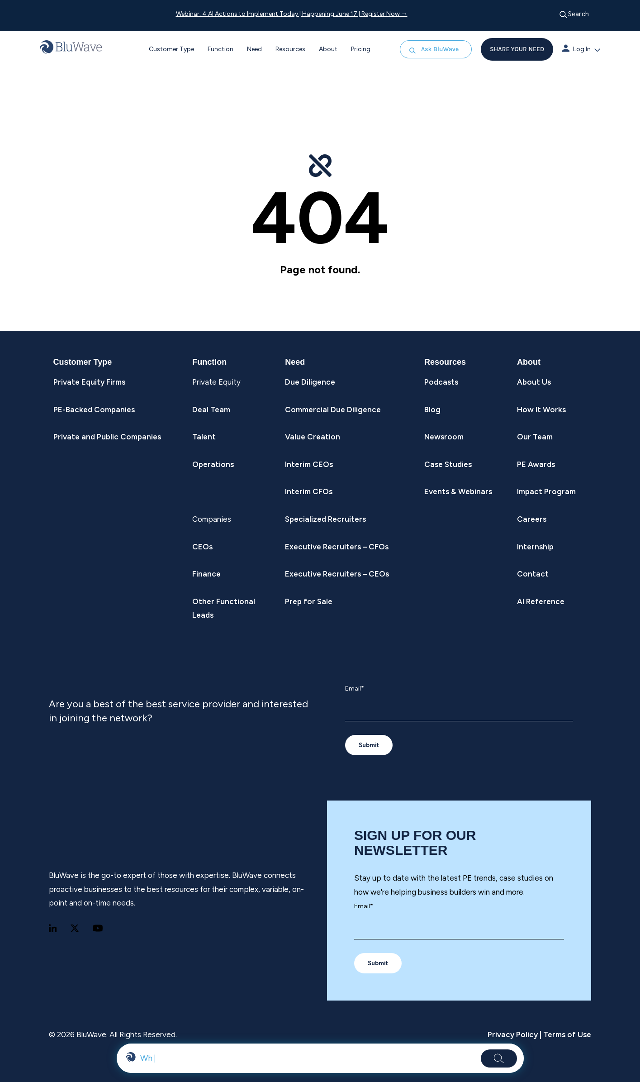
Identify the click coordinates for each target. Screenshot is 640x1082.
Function (220, 49)
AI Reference (540, 601)
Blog (432, 409)
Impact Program (546, 491)
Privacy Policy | (514, 1034)
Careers (531, 519)
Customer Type (171, 49)
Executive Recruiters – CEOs (337, 573)
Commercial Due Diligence (333, 409)
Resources (290, 49)
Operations (213, 464)
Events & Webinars (458, 491)
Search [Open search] (574, 14)
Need (254, 49)
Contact (533, 573)
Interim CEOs (309, 464)
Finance (206, 573)
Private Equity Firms (89, 381)
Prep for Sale (308, 601)
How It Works (541, 409)
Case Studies (448, 464)
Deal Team (211, 409)
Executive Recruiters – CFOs (337, 546)
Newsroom (444, 436)
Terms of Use (566, 1034)
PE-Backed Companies (94, 409)
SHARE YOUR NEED (517, 49)
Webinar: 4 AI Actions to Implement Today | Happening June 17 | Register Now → (292, 14)
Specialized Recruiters (325, 519)
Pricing (360, 49)
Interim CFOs (308, 491)
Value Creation (312, 436)
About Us (534, 381)
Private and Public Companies (107, 436)
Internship (535, 546)
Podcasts (441, 381)
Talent (204, 436)
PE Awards (536, 464)
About (328, 49)
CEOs (202, 546)
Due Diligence (310, 381)
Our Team (535, 436)
